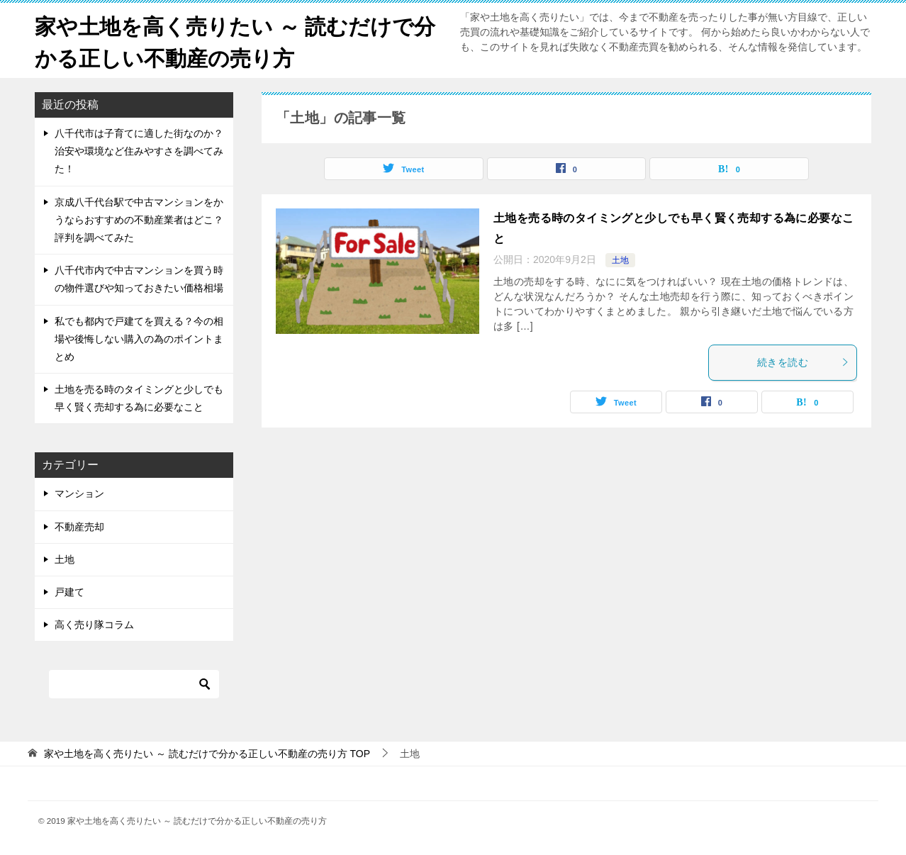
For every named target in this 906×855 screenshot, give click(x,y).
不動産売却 (79, 526)
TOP (207, 753)
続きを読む (803, 362)
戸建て (69, 592)
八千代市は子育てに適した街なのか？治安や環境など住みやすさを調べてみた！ (139, 151)
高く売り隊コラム (94, 624)
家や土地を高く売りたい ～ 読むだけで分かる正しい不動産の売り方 (235, 40)
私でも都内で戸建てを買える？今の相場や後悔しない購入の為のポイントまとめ (139, 338)
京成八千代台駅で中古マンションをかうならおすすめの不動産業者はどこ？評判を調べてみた (139, 219)
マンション (79, 493)
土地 (620, 260)
